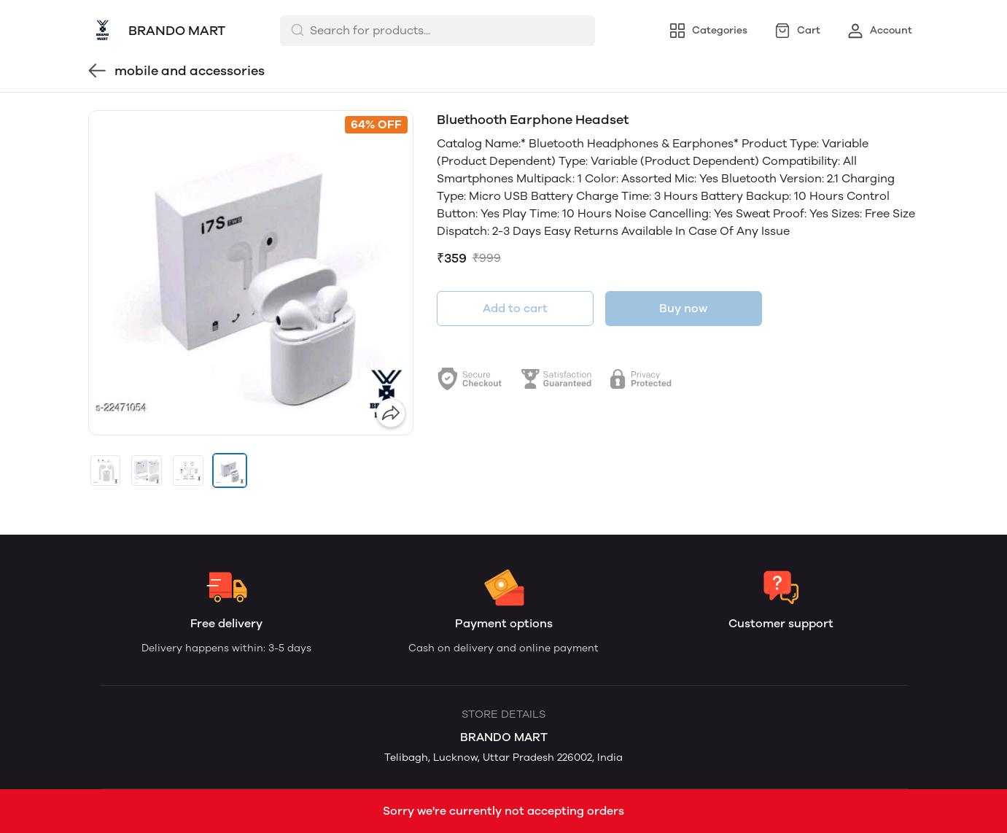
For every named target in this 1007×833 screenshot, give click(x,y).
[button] (105, 470)
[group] (251, 273)
